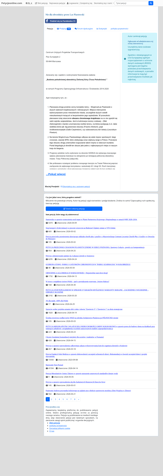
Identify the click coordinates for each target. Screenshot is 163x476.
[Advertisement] (101, 26)
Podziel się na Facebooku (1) (60, 53)
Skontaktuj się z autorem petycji (75, 218)
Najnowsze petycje (57, 3)
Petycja (50, 60)
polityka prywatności (119, 60)
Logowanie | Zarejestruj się (79, 3)
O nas (51, 463)
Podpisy (64, 60)
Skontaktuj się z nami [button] (103, 3)
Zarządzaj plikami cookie (59, 460)
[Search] (132, 3)
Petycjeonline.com (11, 3)
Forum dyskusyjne (84, 60)
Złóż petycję (41, 3)
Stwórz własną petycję (74, 240)
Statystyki (102, 60)
